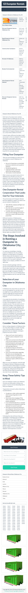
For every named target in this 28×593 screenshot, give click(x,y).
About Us (21, 591)
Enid (4, 481)
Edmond (4, 479)
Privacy (6, 591)
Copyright (15, 591)
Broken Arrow (6, 477)
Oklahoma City (6, 493)
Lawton (4, 484)
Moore (4, 489)
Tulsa (4, 498)
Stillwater (5, 496)
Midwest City (6, 486)
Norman (4, 491)
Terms (10, 591)
